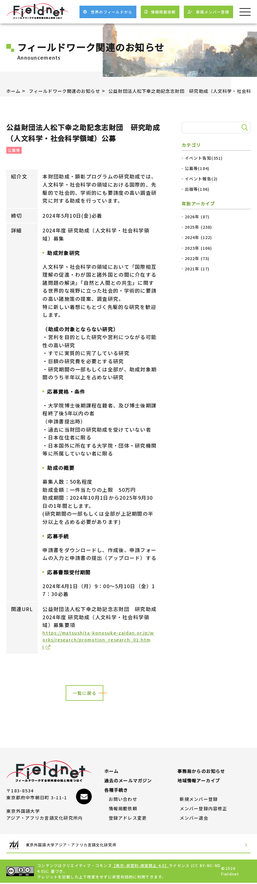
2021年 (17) (197, 269)
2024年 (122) (199, 237)
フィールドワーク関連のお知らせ (71, 90)
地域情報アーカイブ (199, 780)
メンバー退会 (194, 818)
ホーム (14, 90)
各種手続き (116, 790)
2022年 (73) (197, 258)
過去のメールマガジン (128, 780)
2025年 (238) (199, 227)
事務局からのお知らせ (202, 771)
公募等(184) (197, 168)
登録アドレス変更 (128, 818)
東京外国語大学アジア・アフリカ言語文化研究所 (65, 845)
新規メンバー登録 (199, 799)
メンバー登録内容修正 (204, 809)
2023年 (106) (199, 248)
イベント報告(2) (201, 179)
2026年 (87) (197, 217)
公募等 (14, 150)
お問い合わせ (123, 799)
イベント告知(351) (204, 158)
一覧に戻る (84, 696)
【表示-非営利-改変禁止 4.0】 (141, 866)
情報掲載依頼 (123, 809)
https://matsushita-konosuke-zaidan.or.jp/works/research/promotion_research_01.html (99, 641)
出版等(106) (197, 189)
